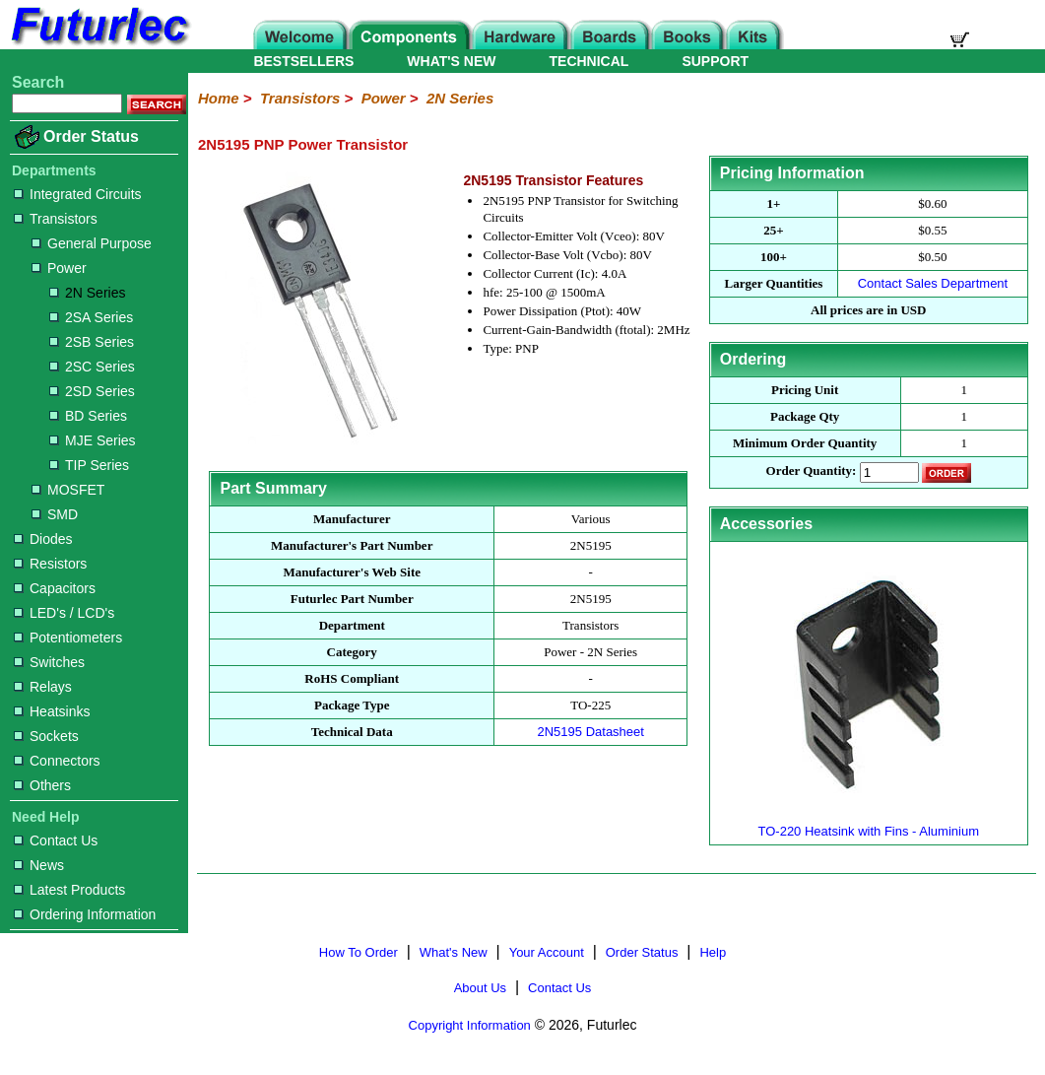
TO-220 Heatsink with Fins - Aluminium (868, 823)
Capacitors (55, 588)
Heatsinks (52, 711)
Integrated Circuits (78, 194)
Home (218, 98)
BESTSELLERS (303, 61)
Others (42, 785)
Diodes (43, 539)
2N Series (87, 293)
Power (59, 268)
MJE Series (92, 440)
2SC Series (92, 366)
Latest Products (69, 890)
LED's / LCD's (64, 613)
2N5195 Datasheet (591, 731)
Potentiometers (68, 637)
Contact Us (56, 840)
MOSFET (68, 490)
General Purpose (92, 243)
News (39, 865)
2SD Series (92, 391)
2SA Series (91, 317)
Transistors (56, 219)
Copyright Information (470, 1025)
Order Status (91, 136)
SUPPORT (715, 61)
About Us (480, 987)
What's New (454, 952)
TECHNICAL (589, 61)
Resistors (50, 563)
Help (712, 952)
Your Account (546, 952)
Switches (49, 662)
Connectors (57, 761)
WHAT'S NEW (451, 61)
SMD (55, 514)
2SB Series (91, 342)
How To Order (358, 952)
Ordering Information (85, 914)
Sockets (46, 736)
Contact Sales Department (933, 283)
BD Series (88, 416)
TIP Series (89, 465)
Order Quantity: (811, 471)
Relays (43, 687)
